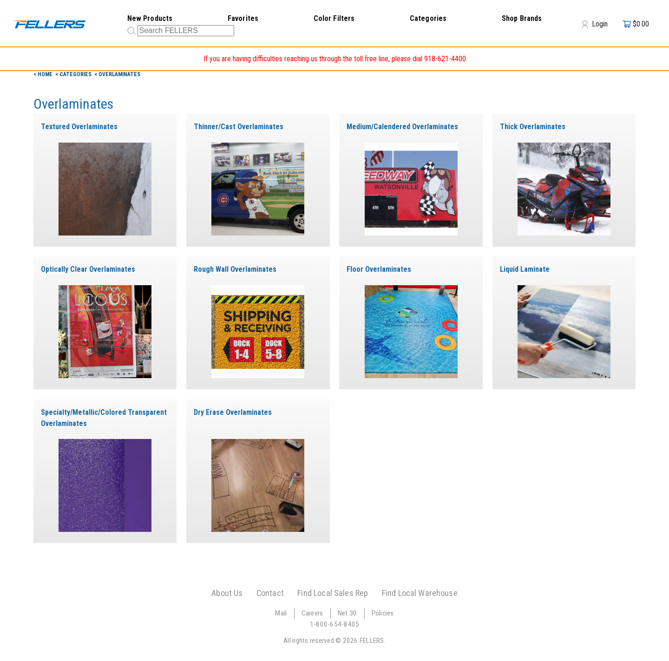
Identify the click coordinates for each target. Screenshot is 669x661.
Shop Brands (522, 18)
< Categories (74, 74)
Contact (270, 593)
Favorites (243, 18)
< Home (43, 74)
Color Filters (334, 18)
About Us (227, 593)
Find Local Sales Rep (332, 593)
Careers (312, 613)
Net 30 (347, 613)
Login (595, 24)
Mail (281, 613)
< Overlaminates (117, 74)
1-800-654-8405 (335, 624)
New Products (150, 18)
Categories (428, 18)
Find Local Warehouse (420, 593)
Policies (383, 613)
